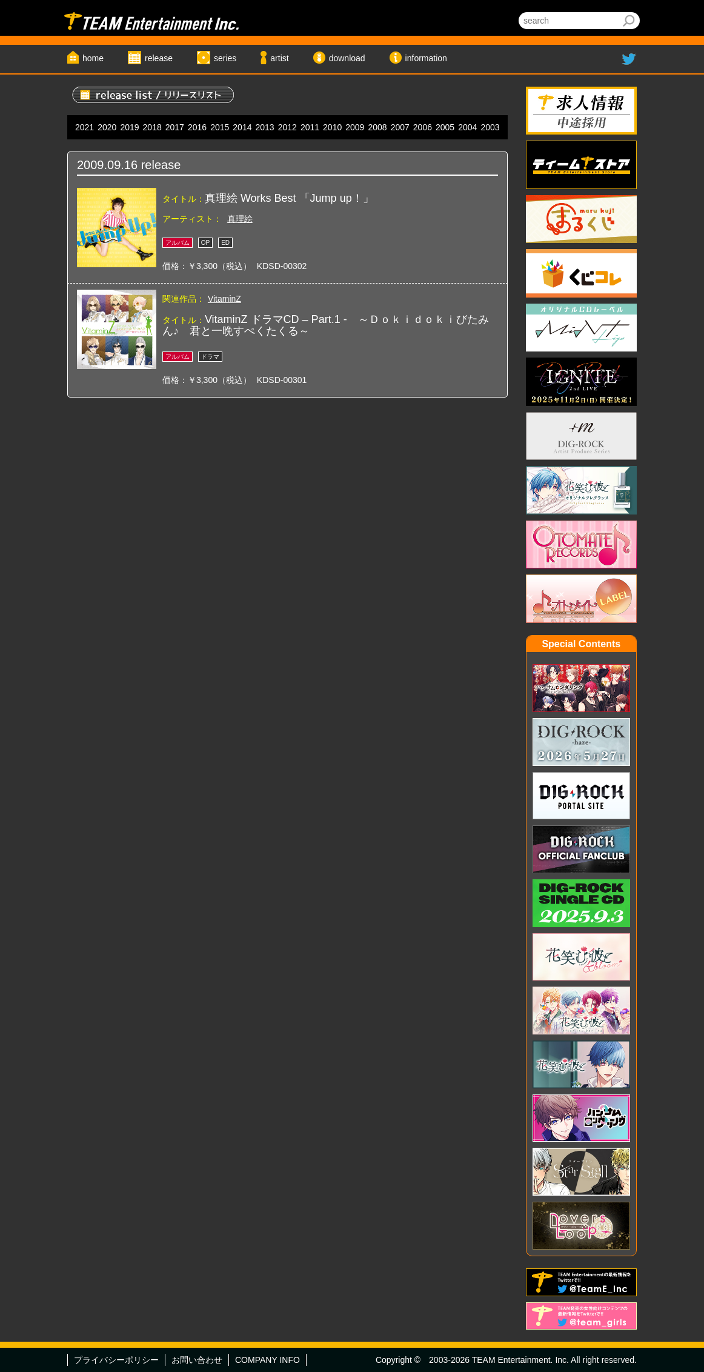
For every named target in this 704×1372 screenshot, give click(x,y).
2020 (107, 127)
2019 (129, 127)
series (225, 58)
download (347, 58)
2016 (197, 127)
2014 (242, 127)
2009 (354, 127)
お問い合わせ (196, 1360)
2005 (445, 127)
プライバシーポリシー (116, 1360)
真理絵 (240, 219)
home (93, 58)
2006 (422, 127)
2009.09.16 (107, 165)
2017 (174, 127)
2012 (287, 127)
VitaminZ (224, 299)
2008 (377, 127)
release (159, 58)
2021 (84, 127)
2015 (219, 127)
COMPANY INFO (267, 1360)
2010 (332, 127)
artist (279, 58)
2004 (467, 127)
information (426, 58)
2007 (400, 127)
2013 (265, 127)
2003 (489, 127)
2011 (310, 127)
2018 (152, 127)
